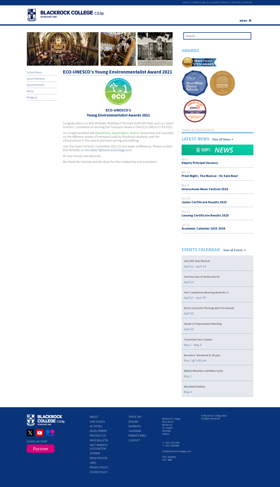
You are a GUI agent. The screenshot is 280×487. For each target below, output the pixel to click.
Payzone (40, 448)
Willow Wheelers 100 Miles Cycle (203, 370)
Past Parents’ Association (99, 446)
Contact (186, 2)
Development (98, 431)
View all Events (233, 250)
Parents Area (199, 2)
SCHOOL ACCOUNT (37, 441)
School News (34, 72)
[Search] (247, 36)
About (94, 416)
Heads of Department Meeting (203, 323)
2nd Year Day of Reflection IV (201, 276)
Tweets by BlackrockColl (198, 130)
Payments (224, 2)
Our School (98, 421)
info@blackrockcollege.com (176, 451)
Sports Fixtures (35, 85)
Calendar (212, 2)
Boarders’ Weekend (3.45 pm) (202, 355)
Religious (32, 97)
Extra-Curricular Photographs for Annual (209, 308)
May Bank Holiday (194, 386)
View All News (221, 139)
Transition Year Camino (198, 339)
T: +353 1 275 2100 (170, 442)
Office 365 (247, 2)
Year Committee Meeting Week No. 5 (206, 292)
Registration (98, 458)
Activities (96, 426)
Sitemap (95, 453)
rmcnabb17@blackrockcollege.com (107, 150)
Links (93, 462)
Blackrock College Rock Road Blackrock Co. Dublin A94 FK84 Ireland (171, 426)
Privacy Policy (99, 467)
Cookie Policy (99, 472)
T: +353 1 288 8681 (170, 445)
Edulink (236, 2)
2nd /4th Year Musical (197, 261)
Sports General (35, 79)
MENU (243, 20)
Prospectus (98, 435)
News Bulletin (99, 440)
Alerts (30, 91)
